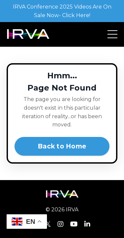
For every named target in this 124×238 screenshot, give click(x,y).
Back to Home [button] (62, 146)
